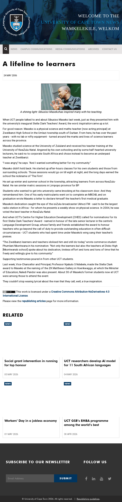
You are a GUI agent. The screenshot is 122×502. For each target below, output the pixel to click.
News (14, 49)
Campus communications (36, 49)
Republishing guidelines (88, 499)
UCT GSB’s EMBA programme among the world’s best (86, 423)
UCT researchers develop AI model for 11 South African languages (90, 363)
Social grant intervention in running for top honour (31, 363)
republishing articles (34, 301)
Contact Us (109, 49)
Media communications (70, 49)
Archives (93, 49)
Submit (66, 478)
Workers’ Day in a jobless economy (30, 421)
